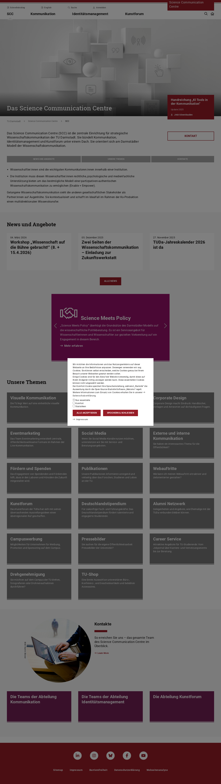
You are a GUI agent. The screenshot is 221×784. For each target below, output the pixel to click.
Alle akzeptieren (87, 413)
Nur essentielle (81, 399)
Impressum (80, 419)
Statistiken (79, 406)
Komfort (78, 403)
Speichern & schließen (120, 413)
